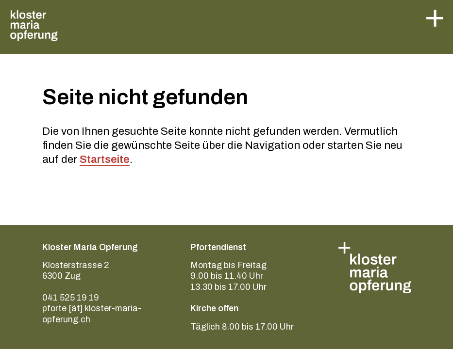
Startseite (105, 159)
